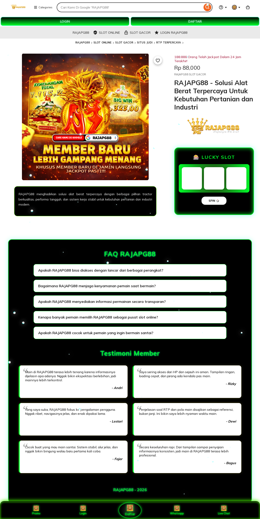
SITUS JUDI (145, 42)
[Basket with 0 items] (248, 7)
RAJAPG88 (82, 42)
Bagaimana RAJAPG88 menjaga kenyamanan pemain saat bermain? (97, 286)
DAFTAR (195, 21)
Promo (36, 510)
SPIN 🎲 (214, 200)
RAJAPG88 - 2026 (130, 489)
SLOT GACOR (124, 42)
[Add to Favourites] (158, 60)
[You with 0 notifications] (236, 7)
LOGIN (65, 21)
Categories (43, 7)
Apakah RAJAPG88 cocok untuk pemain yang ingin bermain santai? (95, 332)
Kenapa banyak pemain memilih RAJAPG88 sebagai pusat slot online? (98, 317)
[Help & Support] (223, 7)
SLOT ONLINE (102, 42)
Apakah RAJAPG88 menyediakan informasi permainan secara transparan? (102, 301)
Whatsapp (177, 510)
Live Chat (224, 510)
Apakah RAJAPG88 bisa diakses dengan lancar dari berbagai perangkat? (100, 270)
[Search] (207, 7)
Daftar (130, 510)
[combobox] (130, 7)
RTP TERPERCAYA (168, 42)
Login (83, 510)
